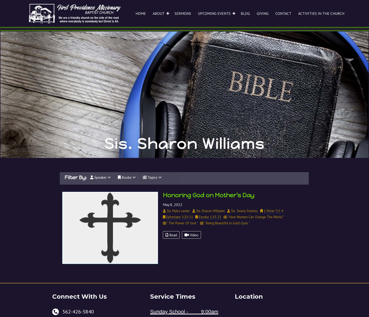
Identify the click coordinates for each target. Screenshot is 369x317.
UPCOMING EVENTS (214, 13)
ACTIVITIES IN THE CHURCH (321, 13)
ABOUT (158, 13)
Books (127, 177)
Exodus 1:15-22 (210, 217)
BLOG (245, 13)
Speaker (100, 177)
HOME (141, 13)
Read (171, 235)
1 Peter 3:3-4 (273, 211)
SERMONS (183, 13)
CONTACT (283, 13)
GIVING (263, 13)
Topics (152, 177)
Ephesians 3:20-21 (179, 217)
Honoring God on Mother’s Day (208, 195)
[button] (167, 13)
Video (191, 235)
